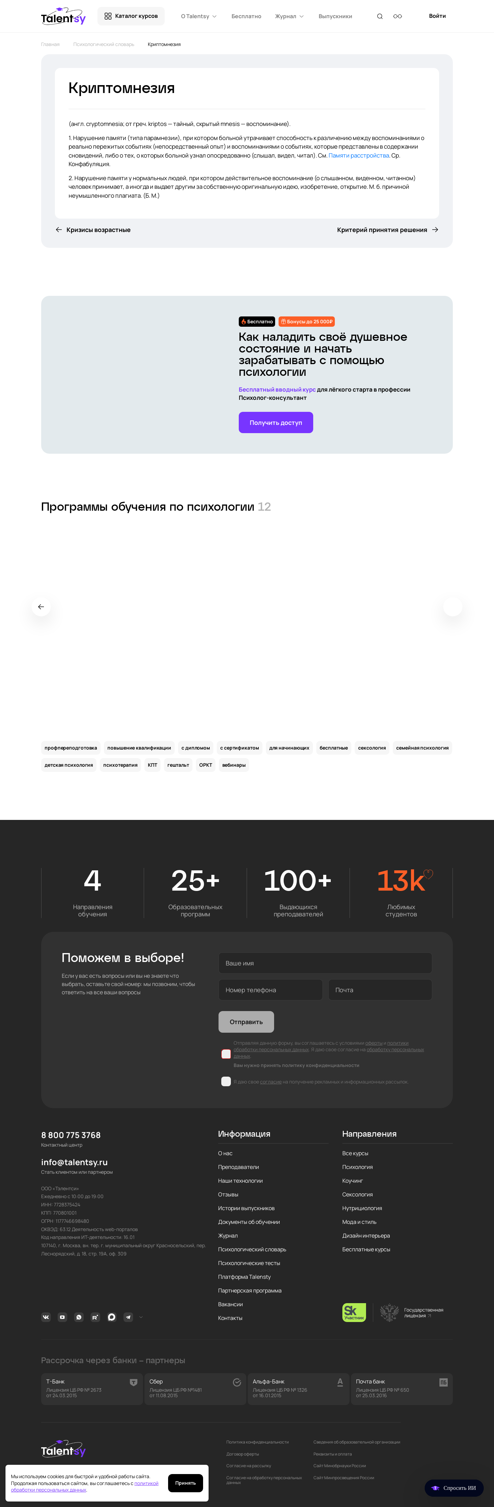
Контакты (230, 1318)
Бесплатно (246, 16)
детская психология (69, 765)
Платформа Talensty (244, 1276)
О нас (225, 1153)
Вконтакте (46, 1317)
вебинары (234, 765)
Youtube (62, 1317)
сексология (372, 747)
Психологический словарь (103, 44)
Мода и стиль (359, 1222)
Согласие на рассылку (248, 1465)
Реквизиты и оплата (333, 1454)
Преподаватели (238, 1167)
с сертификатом (239, 747)
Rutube (95, 1317)
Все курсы (355, 1153)
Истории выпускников (246, 1208)
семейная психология (422, 747)
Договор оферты (242, 1454)
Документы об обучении (249, 1222)
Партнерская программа (250, 1290)
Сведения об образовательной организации (357, 1442)
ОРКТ (205, 765)
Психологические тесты (249, 1263)
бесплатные (334, 747)
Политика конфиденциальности (257, 1442)
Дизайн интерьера (366, 1235)
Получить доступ (276, 422)
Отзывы (228, 1194)
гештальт (178, 765)
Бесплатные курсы (366, 1249)
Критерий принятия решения (382, 229)
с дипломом (195, 747)
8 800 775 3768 (71, 1135)
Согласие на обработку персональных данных (264, 1480)
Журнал (228, 1235)
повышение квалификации (139, 747)
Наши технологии (240, 1180)
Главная (50, 44)
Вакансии (230, 1304)
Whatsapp (79, 1317)
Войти (437, 18)
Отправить (246, 1022)
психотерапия (120, 765)
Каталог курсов (136, 16)
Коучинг (352, 1180)
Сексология (357, 1194)
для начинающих (289, 747)
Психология (357, 1167)
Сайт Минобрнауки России (340, 1465)
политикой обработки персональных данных (84, 1486)
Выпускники (335, 16)
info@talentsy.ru (74, 1162)
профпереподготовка (71, 747)
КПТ (152, 765)
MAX (112, 1317)
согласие (271, 1081)
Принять (185, 1483)
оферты (374, 1043)
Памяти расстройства (359, 155)
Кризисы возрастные (99, 229)
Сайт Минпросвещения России (344, 1477)
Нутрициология (362, 1208)
